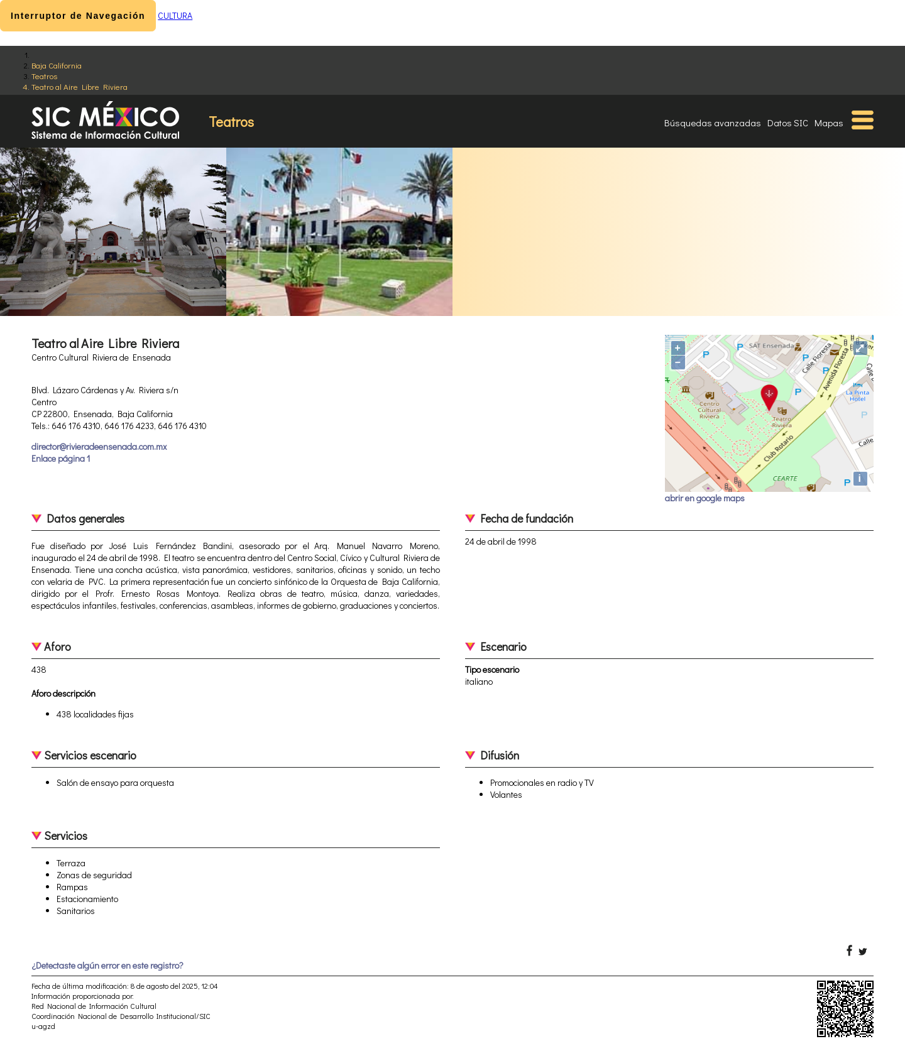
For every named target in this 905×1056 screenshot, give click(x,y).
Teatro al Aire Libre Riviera (79, 86)
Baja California (56, 65)
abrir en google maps (705, 498)
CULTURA (175, 15)
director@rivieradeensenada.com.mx (99, 446)
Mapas (828, 122)
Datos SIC (787, 122)
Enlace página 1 (60, 458)
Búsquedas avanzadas (712, 122)
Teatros (44, 75)
